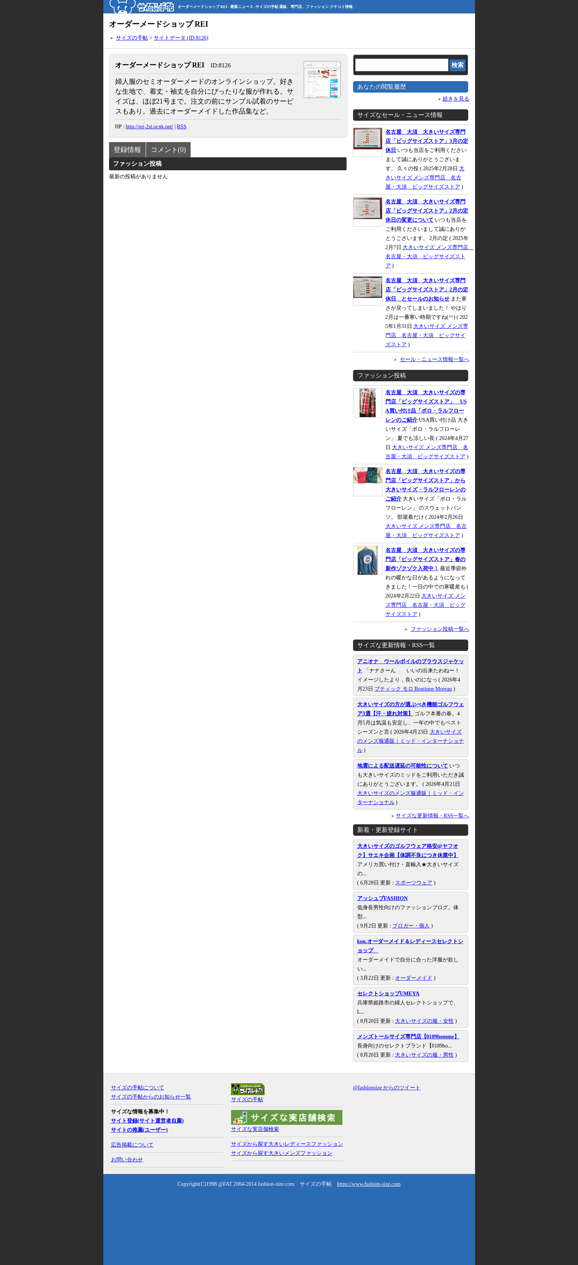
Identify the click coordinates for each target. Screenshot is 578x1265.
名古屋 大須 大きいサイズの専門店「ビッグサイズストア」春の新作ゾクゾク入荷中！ (425, 559)
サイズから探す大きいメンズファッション (281, 1153)
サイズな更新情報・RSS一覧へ (432, 816)
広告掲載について (132, 1145)
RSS (181, 127)
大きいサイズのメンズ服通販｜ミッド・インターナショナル (410, 741)
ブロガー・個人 (411, 926)
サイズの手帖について (137, 1088)
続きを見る (456, 99)
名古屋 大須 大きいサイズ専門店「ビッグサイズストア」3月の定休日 (426, 141)
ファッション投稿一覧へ (440, 629)
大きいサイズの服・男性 (424, 1055)
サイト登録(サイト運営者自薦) (147, 1121)
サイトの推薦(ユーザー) (139, 1130)
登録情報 (127, 150)
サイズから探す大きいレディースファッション (287, 1144)
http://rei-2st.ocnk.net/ (149, 127)
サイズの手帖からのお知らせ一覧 (151, 1097)
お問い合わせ (127, 1160)
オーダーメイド (413, 978)
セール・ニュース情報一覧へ (434, 359)
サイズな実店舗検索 (255, 1129)
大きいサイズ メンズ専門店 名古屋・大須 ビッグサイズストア (425, 178)
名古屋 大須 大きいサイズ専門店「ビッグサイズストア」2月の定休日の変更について (426, 211)
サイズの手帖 (132, 38)
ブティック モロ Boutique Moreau (413, 689)
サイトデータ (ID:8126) (181, 38)
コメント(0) (168, 150)
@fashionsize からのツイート (387, 1088)
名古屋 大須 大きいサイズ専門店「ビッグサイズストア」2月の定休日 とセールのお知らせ (426, 290)
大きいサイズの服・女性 (424, 1021)
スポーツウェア (413, 883)
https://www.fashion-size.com (369, 1184)
